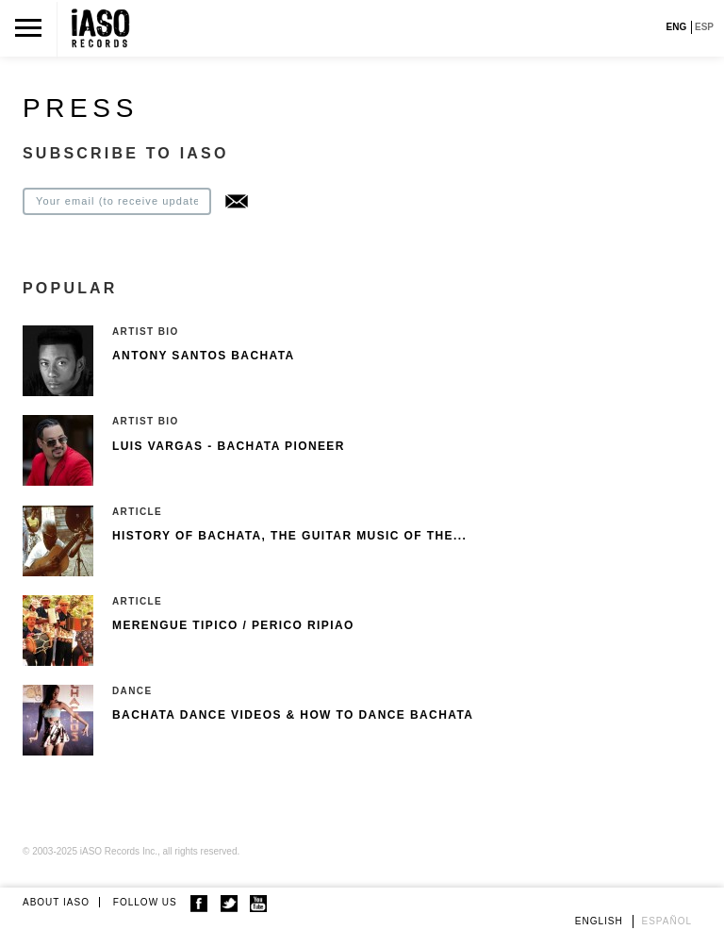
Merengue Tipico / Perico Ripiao (233, 625)
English (599, 921)
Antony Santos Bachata (203, 355)
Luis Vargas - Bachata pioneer (228, 446)
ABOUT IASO (56, 902)
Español (667, 921)
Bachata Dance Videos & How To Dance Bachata (292, 715)
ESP (704, 27)
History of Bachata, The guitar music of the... (289, 535)
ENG (676, 27)
